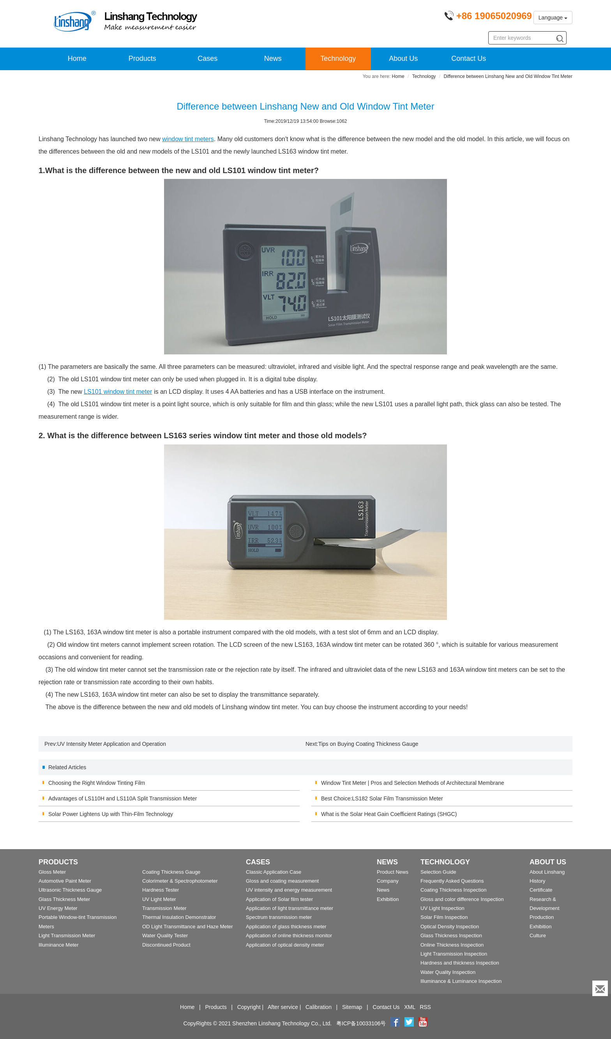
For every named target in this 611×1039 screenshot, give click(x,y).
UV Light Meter (159, 899)
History (537, 881)
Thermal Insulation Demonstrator (179, 917)
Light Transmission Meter (67, 935)
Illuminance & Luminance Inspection (461, 981)
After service (283, 1007)
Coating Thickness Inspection (453, 890)
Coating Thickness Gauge (171, 872)
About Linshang (547, 872)
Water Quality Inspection (447, 972)
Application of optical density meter (285, 945)
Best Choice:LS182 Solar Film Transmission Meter (382, 798)
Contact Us (468, 58)
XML (409, 1007)
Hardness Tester (160, 890)
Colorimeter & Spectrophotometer (180, 881)
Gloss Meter (52, 872)
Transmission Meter (164, 908)
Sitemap (352, 1007)
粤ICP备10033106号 (361, 1023)
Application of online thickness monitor (289, 935)
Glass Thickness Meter (64, 899)
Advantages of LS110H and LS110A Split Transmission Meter (122, 798)
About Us (403, 58)
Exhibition (388, 899)
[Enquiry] (600, 988)
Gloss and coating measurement (282, 881)
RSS (425, 1007)
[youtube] (422, 1023)
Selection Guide (438, 872)
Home (77, 58)
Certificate (541, 890)
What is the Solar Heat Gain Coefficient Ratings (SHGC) (389, 814)
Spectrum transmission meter (279, 917)
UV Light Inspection (442, 908)
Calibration (319, 1007)
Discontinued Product (166, 945)
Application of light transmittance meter (289, 908)
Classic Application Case (273, 872)
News (273, 58)
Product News (392, 872)
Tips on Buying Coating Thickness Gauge (368, 744)
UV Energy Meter (58, 908)
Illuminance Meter (59, 945)
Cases (207, 58)
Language (553, 17)
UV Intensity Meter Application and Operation (111, 744)
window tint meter (118, 391)
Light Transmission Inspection (453, 954)
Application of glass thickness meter (286, 926)
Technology (338, 58)
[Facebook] (395, 1023)
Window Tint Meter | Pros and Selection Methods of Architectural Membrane (412, 783)
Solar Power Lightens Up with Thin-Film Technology (110, 814)
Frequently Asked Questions (452, 881)
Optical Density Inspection (449, 926)
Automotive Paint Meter (65, 881)
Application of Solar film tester (279, 899)
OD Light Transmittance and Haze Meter (187, 926)
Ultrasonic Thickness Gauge (70, 890)
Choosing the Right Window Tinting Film (96, 783)
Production (542, 917)
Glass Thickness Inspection (451, 935)
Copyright (249, 1007)
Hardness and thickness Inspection (459, 963)
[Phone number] (488, 17)
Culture (538, 935)
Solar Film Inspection (444, 917)
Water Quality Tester (165, 935)
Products (142, 58)
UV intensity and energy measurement (289, 890)
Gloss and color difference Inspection (462, 899)
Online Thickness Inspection (452, 945)
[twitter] (409, 1023)
